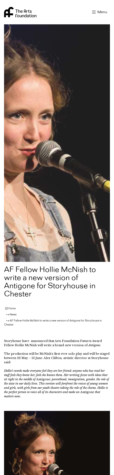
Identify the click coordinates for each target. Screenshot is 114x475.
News (13, 314)
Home (12, 308)
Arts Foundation (20, 12)
